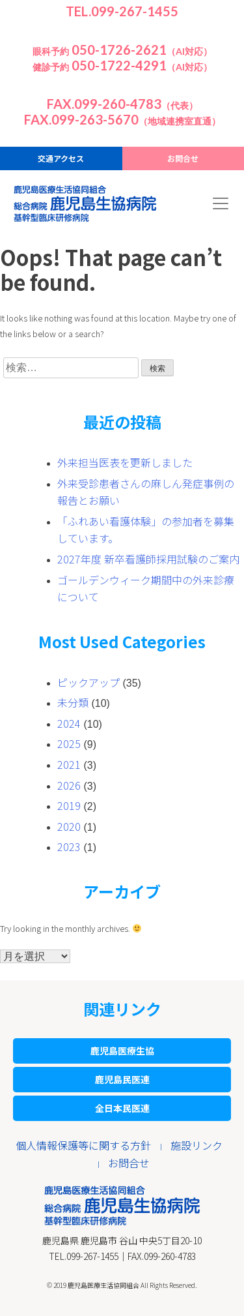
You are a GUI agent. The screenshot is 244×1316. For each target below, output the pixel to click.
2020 (69, 826)
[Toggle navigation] (220, 203)
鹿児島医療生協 (122, 1050)
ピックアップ (88, 682)
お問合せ (182, 158)
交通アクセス (61, 158)
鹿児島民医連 (122, 1079)
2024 (69, 723)
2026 (69, 785)
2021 (69, 764)
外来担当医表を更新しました (125, 462)
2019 (69, 805)
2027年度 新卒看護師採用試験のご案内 (148, 559)
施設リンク (196, 1145)
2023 (69, 846)
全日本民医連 (122, 1107)
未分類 (72, 702)
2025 (69, 743)
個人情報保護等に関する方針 (83, 1145)
